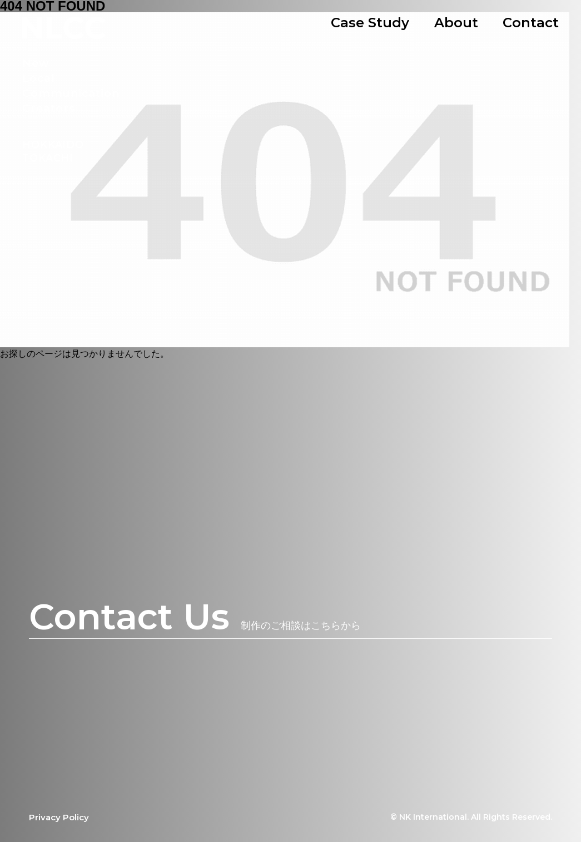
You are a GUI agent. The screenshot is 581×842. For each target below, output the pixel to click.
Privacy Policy (59, 817)
